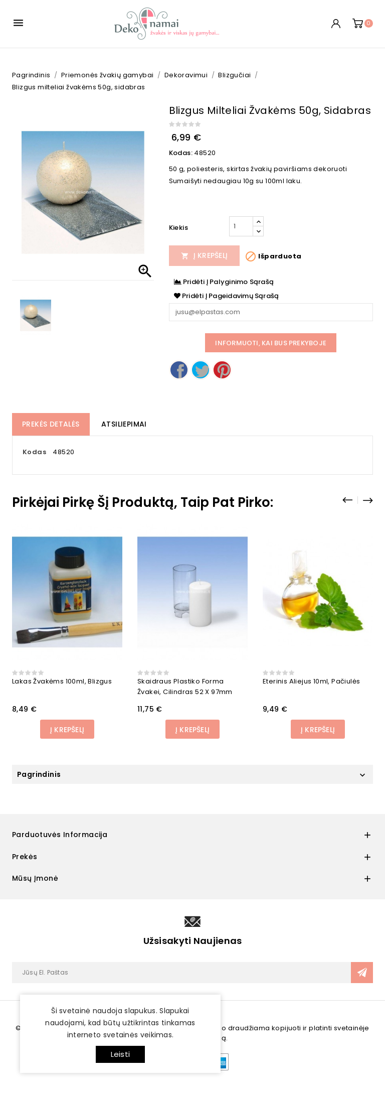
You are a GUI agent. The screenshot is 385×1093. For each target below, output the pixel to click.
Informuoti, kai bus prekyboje (270, 343)
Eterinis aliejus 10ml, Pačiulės (311, 681)
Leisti (120, 1054)
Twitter (200, 369)
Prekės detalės (51, 424)
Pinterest (222, 369)
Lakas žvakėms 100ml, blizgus (62, 681)
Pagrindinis (39, 774)
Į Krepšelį (204, 255)
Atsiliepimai (124, 424)
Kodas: (180, 153)
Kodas (34, 452)
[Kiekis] (241, 226)
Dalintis (178, 369)
